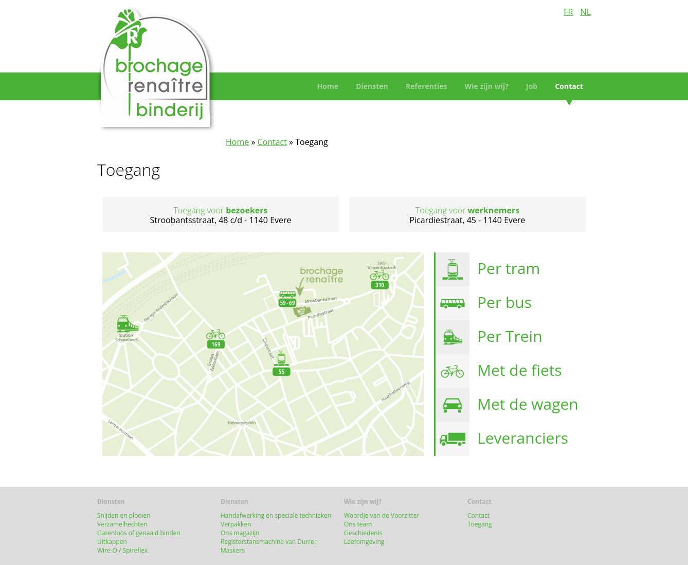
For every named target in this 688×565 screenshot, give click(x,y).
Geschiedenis (363, 532)
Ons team (358, 524)
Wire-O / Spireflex (122, 550)
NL (586, 11)
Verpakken (236, 524)
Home (327, 86)
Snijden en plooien (124, 515)
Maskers (233, 550)
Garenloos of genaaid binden (138, 532)
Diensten (372, 86)
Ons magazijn (240, 532)
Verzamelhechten (122, 524)
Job (531, 86)
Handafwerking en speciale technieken (276, 515)
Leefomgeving (364, 541)
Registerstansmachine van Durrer (270, 541)
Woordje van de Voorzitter (381, 515)
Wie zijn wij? (487, 86)
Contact (569, 86)
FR (568, 11)
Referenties (426, 86)
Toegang (479, 524)
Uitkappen (112, 541)
